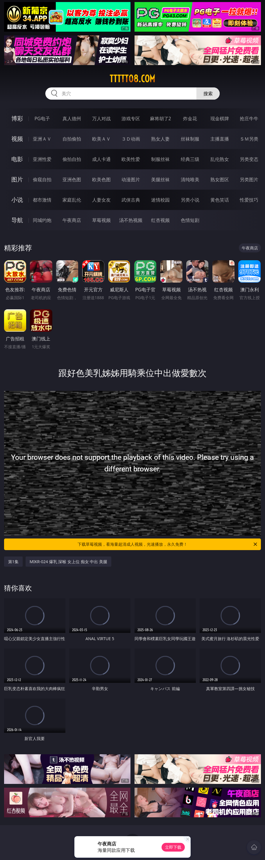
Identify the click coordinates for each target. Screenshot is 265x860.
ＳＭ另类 (249, 139)
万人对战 (101, 118)
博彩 (17, 118)
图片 (17, 179)
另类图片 (249, 179)
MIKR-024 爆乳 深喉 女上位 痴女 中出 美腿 (68, 561)
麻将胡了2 (160, 118)
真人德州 (71, 118)
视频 (17, 139)
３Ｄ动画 (130, 139)
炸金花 (190, 118)
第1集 (13, 561)
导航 (17, 220)
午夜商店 (71, 220)
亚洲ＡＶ (42, 139)
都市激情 (42, 200)
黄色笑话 (219, 200)
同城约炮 (42, 220)
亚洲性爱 (42, 159)
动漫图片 (130, 179)
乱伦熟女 (219, 159)
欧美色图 (101, 179)
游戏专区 (130, 118)
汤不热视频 (130, 220)
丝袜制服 (190, 139)
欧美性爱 (130, 159)
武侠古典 (130, 200)
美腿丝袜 (160, 179)
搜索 (208, 93)
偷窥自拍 (42, 179)
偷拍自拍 (71, 159)
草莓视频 (101, 220)
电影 (17, 159)
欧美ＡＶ (101, 139)
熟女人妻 (160, 139)
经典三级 (190, 159)
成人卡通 (101, 159)
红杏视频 (160, 220)
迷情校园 (160, 200)
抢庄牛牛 (249, 118)
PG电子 (42, 118)
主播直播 (219, 139)
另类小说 (190, 200)
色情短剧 (190, 220)
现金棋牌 (219, 118)
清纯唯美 (190, 179)
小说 (17, 200)
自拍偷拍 (71, 139)
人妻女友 (101, 200)
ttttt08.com (132, 79)
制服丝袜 (160, 159)
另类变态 (249, 159)
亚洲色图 (71, 179)
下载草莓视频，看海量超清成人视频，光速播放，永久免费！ (168, 544)
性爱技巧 (249, 200)
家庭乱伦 (71, 200)
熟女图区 (219, 179)
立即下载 (173, 847)
